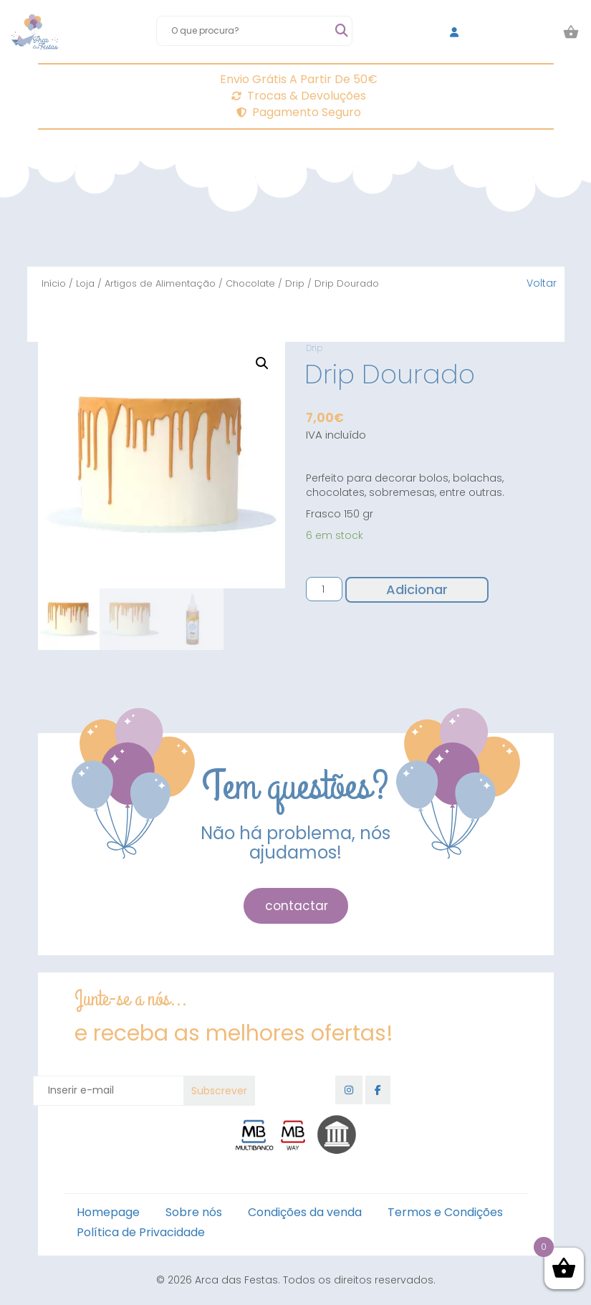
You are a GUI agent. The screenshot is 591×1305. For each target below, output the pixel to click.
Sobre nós (193, 1212)
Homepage (108, 1212)
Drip (294, 283)
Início (54, 283)
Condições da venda (305, 1212)
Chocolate (250, 283)
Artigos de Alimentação (160, 283)
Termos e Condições (445, 1212)
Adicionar (417, 589)
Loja (85, 283)
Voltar (542, 283)
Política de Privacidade (141, 1232)
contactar (296, 905)
